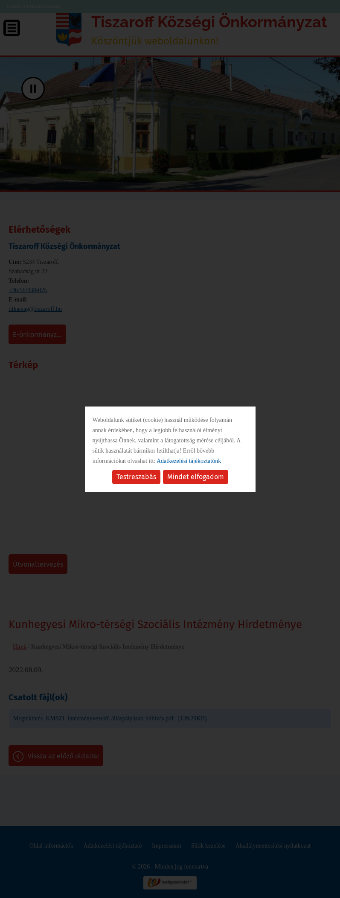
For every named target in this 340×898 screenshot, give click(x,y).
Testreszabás (136, 477)
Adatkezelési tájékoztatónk (189, 461)
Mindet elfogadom (195, 477)
